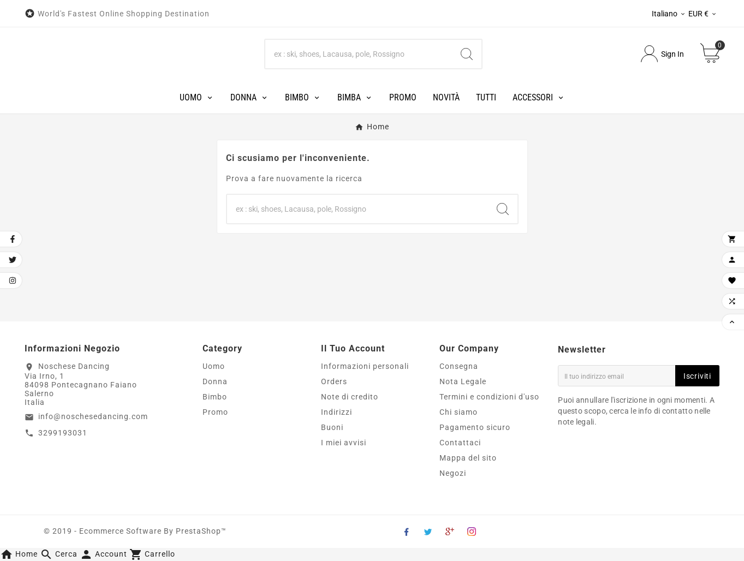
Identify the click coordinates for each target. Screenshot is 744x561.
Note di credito (349, 396)
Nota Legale (462, 381)
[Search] (358, 54)
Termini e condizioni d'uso (489, 396)
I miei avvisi (343, 442)
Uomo (214, 366)
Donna (215, 381)
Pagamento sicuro (474, 427)
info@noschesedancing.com (93, 416)
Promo (215, 412)
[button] (60, 554)
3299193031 (62, 432)
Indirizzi (336, 412)
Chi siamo (458, 412)
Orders (334, 381)
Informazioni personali (365, 366)
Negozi (452, 473)
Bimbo (215, 396)
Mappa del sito (468, 457)
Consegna (458, 366)
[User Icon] (662, 53)
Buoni (332, 427)
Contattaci (460, 442)
